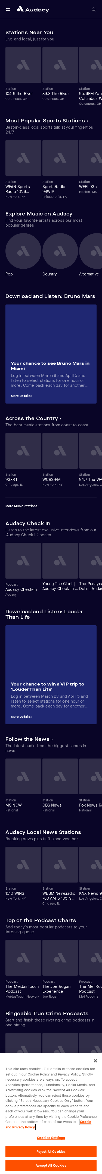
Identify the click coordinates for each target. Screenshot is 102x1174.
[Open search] (94, 9)
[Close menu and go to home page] (33, 9)
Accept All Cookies (51, 1165)
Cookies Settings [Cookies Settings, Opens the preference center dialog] (51, 1137)
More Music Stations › (22, 506)
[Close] (95, 1061)
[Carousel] (51, 76)
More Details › (21, 396)
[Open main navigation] (8, 9)
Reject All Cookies (51, 1151)
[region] (51, 1113)
